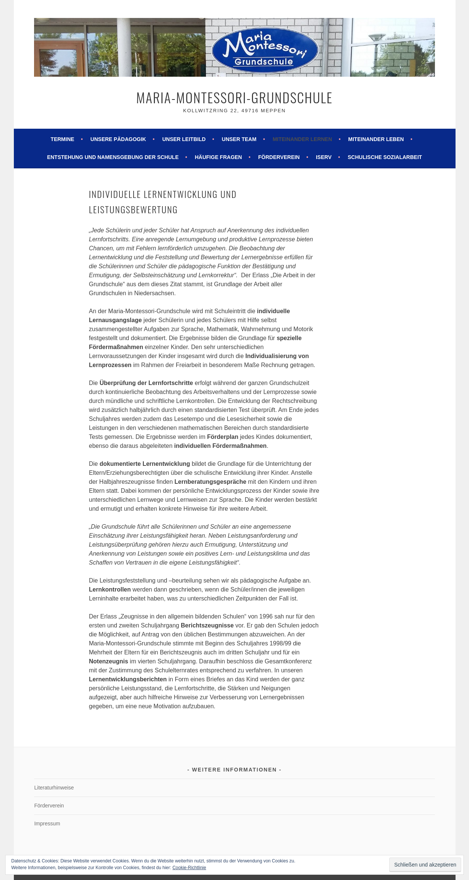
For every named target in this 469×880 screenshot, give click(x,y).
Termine (62, 139)
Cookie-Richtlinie (189, 867)
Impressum (47, 823)
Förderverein (279, 157)
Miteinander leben (376, 139)
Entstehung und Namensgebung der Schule (113, 157)
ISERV (324, 157)
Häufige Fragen (218, 157)
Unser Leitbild (183, 139)
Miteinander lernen (302, 139)
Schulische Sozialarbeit (385, 157)
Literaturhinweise (54, 788)
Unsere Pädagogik (118, 139)
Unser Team (239, 139)
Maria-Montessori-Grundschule (234, 97)
